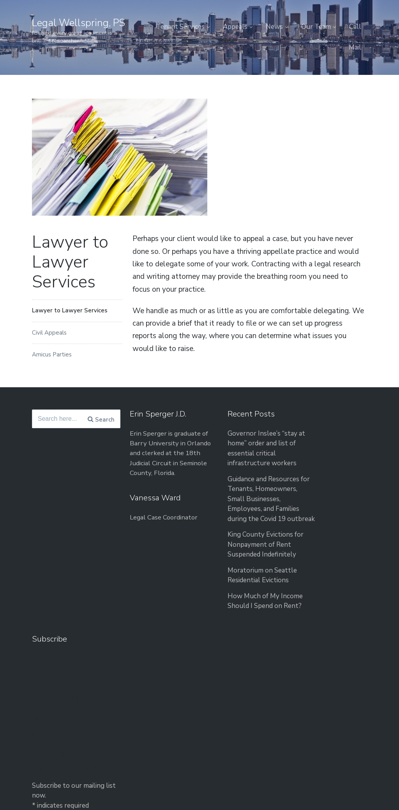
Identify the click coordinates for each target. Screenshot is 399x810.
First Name (302, 608)
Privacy (294, 689)
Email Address (307, 639)
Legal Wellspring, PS (80, 23)
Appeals (235, 26)
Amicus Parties (52, 354)
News (274, 26)
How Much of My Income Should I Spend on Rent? (234, 627)
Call (355, 26)
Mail (355, 47)
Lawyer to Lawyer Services (70, 310)
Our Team (316, 26)
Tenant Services (180, 26)
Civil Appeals (49, 333)
